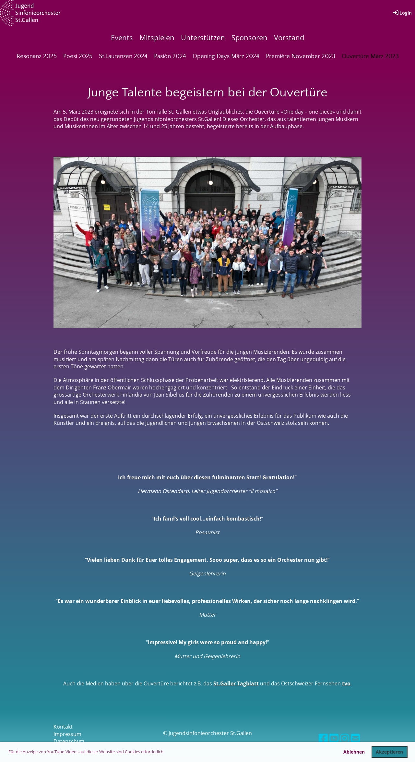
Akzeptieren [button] (389, 752)
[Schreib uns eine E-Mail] (355, 738)
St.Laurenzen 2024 (123, 56)
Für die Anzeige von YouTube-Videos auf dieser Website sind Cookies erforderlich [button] (85, 752)
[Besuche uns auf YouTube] (333, 738)
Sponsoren (249, 37)
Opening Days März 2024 (226, 56)
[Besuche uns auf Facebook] (323, 738)
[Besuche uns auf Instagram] (344, 738)
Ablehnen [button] (354, 752)
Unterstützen (203, 37)
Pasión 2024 (170, 56)
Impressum (67, 734)
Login (402, 13)
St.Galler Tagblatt (236, 683)
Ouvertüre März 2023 (370, 56)
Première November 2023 (300, 56)
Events (122, 37)
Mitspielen (156, 37)
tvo (346, 683)
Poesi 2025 (77, 56)
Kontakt (63, 726)
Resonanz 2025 (37, 56)
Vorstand (289, 37)
